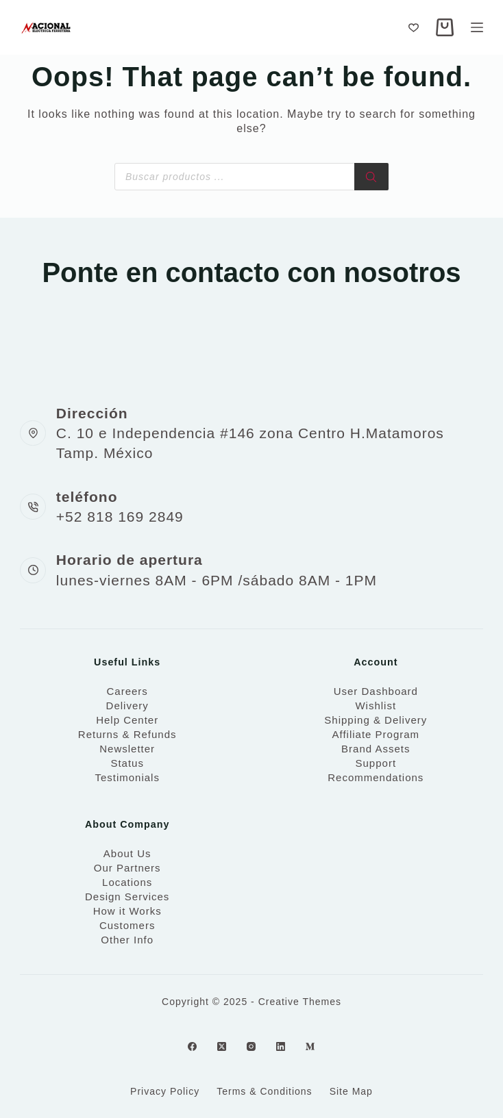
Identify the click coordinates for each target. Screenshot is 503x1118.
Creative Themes (299, 1001)
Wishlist (375, 705)
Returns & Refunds (127, 734)
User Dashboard (376, 691)
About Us (127, 853)
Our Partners (127, 868)
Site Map (351, 1091)
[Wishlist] (413, 28)
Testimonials (127, 777)
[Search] (371, 176)
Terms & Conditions (264, 1091)
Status (127, 763)
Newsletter (127, 748)
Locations (127, 882)
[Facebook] (192, 1046)
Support (376, 763)
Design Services (127, 896)
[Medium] (310, 1046)
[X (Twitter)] (221, 1046)
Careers (126, 691)
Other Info (127, 939)
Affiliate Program (375, 734)
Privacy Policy (164, 1091)
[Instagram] (251, 1046)
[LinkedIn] (280, 1046)
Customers (127, 925)
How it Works (127, 911)
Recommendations (376, 777)
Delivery (127, 705)
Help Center (127, 720)
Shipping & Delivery (375, 720)
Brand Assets (375, 748)
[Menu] (477, 27)
